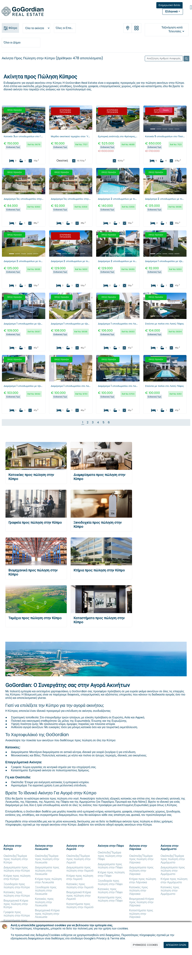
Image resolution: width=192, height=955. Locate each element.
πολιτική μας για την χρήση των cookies (103, 928)
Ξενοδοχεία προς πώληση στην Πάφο (110, 882)
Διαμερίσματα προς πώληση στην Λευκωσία (47, 870)
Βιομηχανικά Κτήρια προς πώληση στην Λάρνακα (141, 902)
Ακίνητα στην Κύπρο (12, 847)
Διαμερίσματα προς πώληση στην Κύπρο (17, 869)
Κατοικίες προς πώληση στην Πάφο (110, 890)
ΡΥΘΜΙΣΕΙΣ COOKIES (145, 945)
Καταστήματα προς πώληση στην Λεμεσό (80, 905)
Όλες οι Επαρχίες (66, 28)
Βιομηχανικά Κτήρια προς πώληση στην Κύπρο (16, 904)
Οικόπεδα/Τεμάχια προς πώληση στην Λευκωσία (47, 859)
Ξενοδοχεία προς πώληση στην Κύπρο (17, 885)
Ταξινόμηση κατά (171, 27)
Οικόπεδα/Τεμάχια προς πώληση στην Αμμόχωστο (173, 859)
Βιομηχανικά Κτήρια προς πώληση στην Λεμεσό (78, 895)
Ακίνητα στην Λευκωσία (44, 847)
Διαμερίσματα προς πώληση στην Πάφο (110, 865)
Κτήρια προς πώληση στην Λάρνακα (142, 880)
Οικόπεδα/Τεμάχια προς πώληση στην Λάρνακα (141, 859)
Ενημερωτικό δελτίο (169, 5)
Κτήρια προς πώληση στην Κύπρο (99, 570)
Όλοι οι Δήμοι (12, 42)
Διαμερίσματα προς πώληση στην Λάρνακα (141, 870)
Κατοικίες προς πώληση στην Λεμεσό (80, 885)
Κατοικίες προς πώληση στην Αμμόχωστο (170, 890)
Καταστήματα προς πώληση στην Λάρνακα (141, 913)
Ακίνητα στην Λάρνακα (138, 847)
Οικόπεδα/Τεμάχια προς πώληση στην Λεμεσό (78, 859)
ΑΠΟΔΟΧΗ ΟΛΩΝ (176, 945)
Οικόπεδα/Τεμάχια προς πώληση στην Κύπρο (16, 859)
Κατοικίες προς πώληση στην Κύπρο (17, 893)
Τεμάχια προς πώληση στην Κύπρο (35, 618)
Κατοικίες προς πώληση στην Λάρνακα (138, 890)
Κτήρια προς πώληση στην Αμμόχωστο (174, 880)
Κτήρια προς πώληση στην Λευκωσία (48, 880)
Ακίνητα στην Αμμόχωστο (170, 847)
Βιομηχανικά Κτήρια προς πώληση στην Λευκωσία (47, 913)
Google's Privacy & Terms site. (104, 938)
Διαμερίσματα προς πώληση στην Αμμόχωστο (173, 870)
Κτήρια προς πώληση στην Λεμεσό (79, 877)
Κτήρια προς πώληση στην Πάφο (111, 874)
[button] (5, 117)
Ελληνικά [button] (171, 11)
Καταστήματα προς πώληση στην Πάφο (110, 899)
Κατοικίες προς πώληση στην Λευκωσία (44, 902)
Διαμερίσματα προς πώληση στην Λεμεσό (80, 869)
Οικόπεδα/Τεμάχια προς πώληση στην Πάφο (110, 855)
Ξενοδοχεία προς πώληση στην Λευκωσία (45, 890)
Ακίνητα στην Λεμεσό (75, 847)
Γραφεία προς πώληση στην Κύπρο (35, 522)
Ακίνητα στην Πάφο (111, 846)
